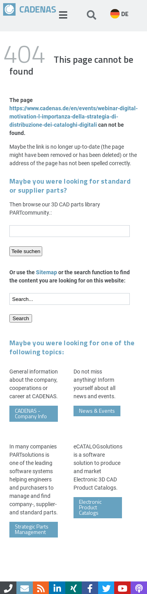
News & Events (97, 410)
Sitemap (46, 272)
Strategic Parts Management (31, 529)
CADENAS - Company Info (31, 413)
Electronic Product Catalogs (90, 507)
